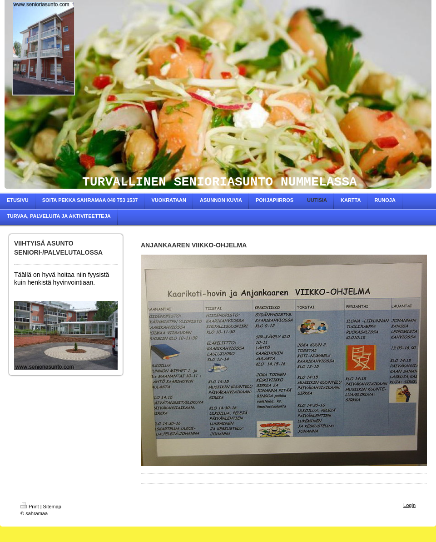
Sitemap (52, 506)
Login (409, 505)
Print (29, 506)
